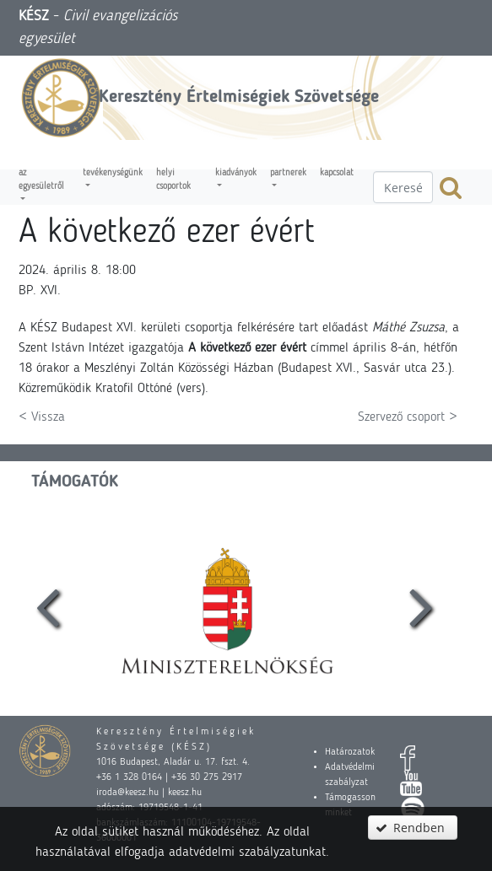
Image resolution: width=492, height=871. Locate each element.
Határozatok (350, 752)
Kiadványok (236, 173)
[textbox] (403, 187)
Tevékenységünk (113, 173)
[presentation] (47, 605)
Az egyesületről (41, 180)
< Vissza (42, 417)
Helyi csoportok (173, 180)
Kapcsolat (337, 173)
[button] (412, 827)
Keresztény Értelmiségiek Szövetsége (239, 97)
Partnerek (288, 173)
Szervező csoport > (407, 417)
